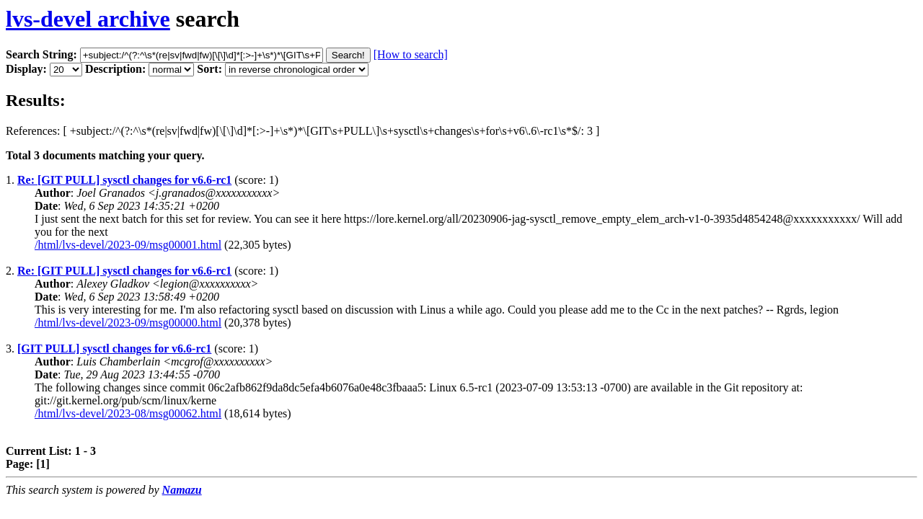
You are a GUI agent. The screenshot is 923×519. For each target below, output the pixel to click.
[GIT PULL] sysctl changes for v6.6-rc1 (114, 348)
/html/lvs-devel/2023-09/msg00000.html (128, 322)
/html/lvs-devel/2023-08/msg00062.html (128, 413)
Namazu (182, 490)
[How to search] (411, 54)
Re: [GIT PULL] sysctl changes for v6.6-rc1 (124, 180)
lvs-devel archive (88, 19)
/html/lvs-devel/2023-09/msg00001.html (128, 245)
